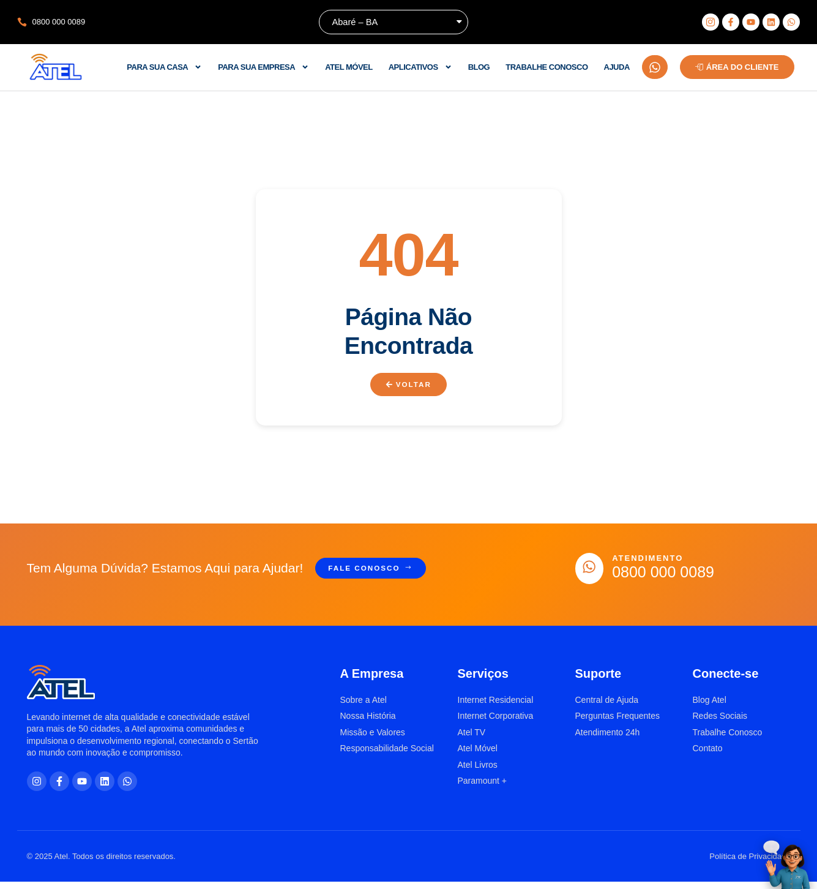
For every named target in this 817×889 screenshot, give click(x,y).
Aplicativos (420, 67)
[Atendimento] (592, 572)
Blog (479, 67)
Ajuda (617, 67)
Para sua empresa (263, 67)
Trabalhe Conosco (546, 67)
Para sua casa (164, 67)
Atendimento (653, 562)
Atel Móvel (349, 67)
